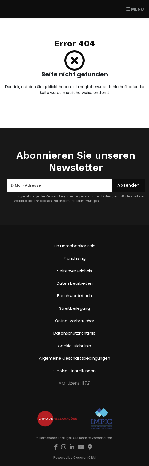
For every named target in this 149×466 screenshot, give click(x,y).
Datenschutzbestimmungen (76, 201)
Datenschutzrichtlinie (74, 333)
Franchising (75, 258)
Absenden (128, 185)
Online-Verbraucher (74, 321)
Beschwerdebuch (74, 295)
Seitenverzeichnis (74, 271)
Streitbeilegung (74, 308)
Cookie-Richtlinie (74, 346)
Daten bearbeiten (75, 283)
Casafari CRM (84, 457)
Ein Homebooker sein (74, 246)
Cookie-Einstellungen (74, 371)
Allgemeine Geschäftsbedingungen (74, 358)
